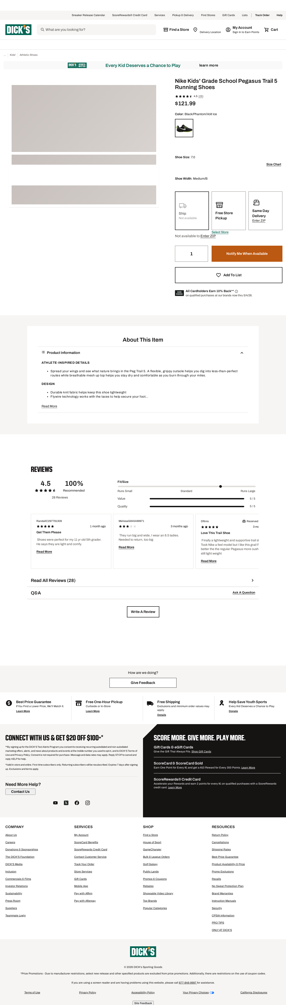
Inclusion (10, 871)
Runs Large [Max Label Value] (248, 491)
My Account (81, 835)
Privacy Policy (87, 992)
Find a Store (150, 835)
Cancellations (220, 842)
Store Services (83, 871)
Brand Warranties (222, 893)
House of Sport (152, 842)
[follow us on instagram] (87, 803)
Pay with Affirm (83, 893)
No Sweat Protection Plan (228, 886)
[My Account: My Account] (243, 29)
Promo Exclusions (223, 871)
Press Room (12, 900)
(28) (200, 96)
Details (161, 714)
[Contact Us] (20, 792)
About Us (11, 835)
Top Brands (150, 900)
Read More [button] (49, 406)
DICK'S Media (14, 864)
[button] (220, 232)
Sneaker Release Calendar (88, 15)
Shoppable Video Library (158, 893)
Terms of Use (32, 992)
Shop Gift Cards (201, 751)
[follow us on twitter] (66, 803)
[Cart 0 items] (271, 29)
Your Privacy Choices (196, 992)
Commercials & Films (18, 878)
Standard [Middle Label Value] (186, 491)
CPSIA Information (223, 915)
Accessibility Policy (143, 992)
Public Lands (151, 871)
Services (159, 15)
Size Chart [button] (273, 164)
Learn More (208, 65)
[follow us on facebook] (77, 803)
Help (279, 15)
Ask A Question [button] (244, 592)
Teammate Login (15, 915)
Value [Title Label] (121, 498)
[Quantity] (191, 254)
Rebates (148, 886)
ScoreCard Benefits (86, 842)
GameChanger (152, 849)
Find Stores (208, 15)
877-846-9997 (188, 982)
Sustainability (13, 893)
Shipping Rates (221, 849)
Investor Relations (16, 886)
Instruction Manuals (224, 900)
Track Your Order (84, 864)
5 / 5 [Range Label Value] (252, 498)
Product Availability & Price (228, 864)
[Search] (100, 29)
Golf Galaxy (150, 864)
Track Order (262, 15)
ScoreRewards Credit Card (90, 849)
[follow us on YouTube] (55, 803)
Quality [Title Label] (122, 506)
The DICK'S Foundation (19, 856)
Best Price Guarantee (225, 856)
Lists (245, 15)
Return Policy (220, 835)
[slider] (187, 486)
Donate (233, 711)
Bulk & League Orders (156, 856)
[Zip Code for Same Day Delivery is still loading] (207, 29)
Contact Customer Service (90, 856)
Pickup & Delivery (183, 15)
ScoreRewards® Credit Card (129, 15)
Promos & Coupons (155, 878)
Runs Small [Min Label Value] (125, 491)
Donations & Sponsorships (21, 849)
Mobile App (81, 886)
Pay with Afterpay (85, 900)
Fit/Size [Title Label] (123, 482)
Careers (10, 842)
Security (217, 908)
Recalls (216, 878)
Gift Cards (228, 15)
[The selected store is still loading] (176, 29)
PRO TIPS (218, 922)
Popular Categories (155, 908)
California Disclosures (253, 992)
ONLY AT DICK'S (222, 930)
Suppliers (11, 908)
